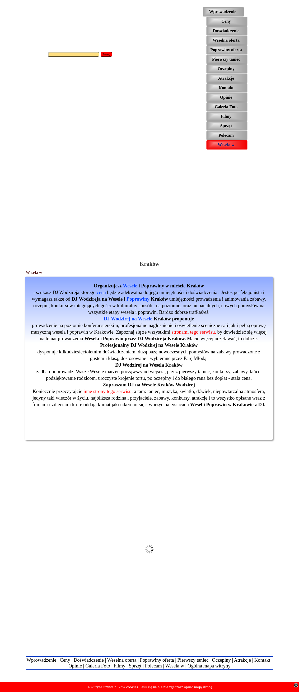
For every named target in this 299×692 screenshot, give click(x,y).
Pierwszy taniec (193, 660)
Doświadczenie (89, 660)
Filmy (119, 666)
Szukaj (106, 54)
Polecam (153, 666)
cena (101, 292)
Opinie (75, 666)
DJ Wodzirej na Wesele (128, 318)
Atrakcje (242, 660)
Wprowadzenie (41, 660)
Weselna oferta (122, 660)
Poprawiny (138, 299)
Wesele (130, 285)
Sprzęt (135, 666)
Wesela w (174, 666)
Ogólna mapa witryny (209, 666)
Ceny (65, 660)
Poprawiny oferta (157, 660)
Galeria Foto (97, 666)
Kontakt (262, 660)
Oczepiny (221, 660)
